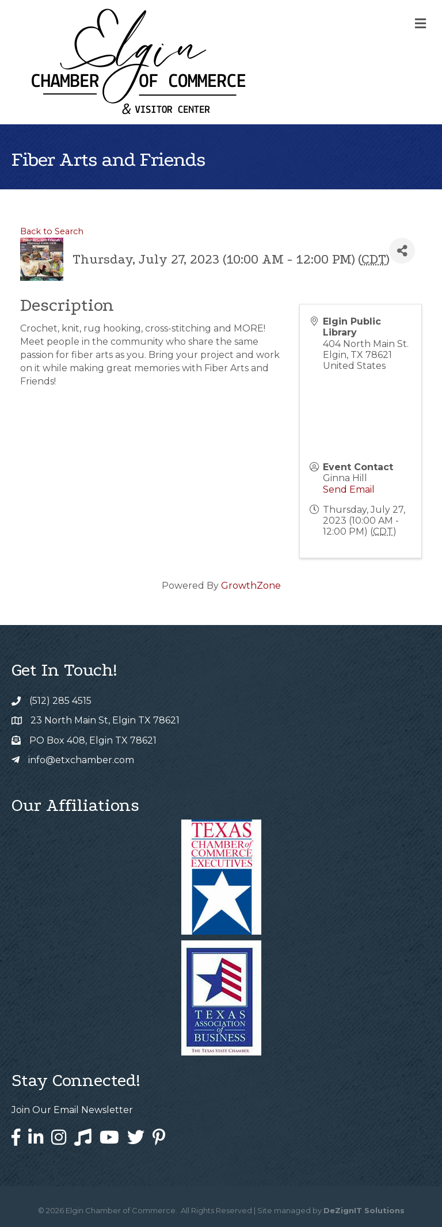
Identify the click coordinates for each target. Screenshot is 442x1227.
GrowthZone (251, 585)
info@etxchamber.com (81, 760)
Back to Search (51, 231)
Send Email (349, 489)
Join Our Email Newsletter (72, 1109)
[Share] (402, 251)
